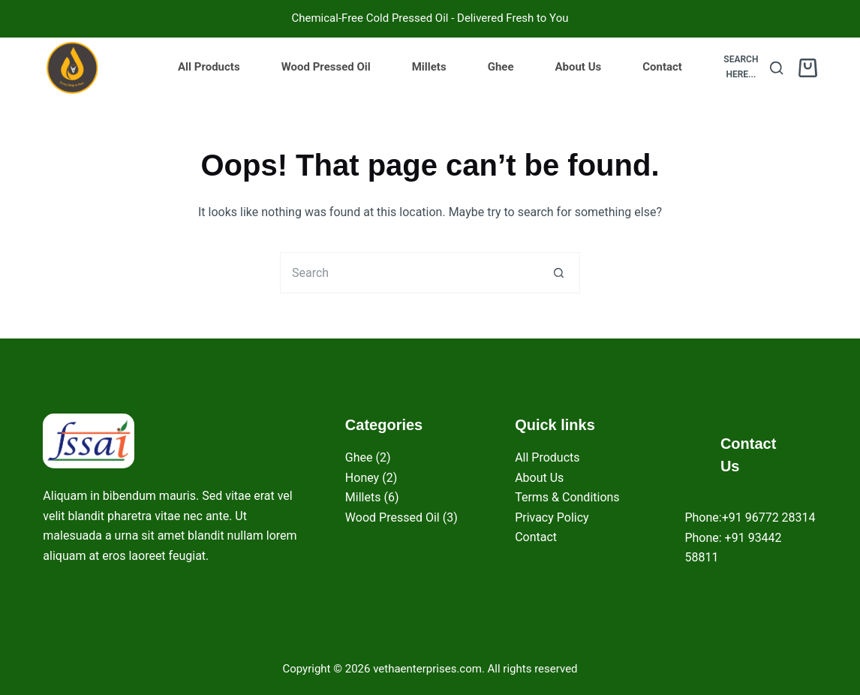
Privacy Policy (552, 517)
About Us (578, 67)
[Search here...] (750, 68)
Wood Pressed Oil (326, 67)
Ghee (501, 67)
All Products (209, 67)
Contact (662, 67)
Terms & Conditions (567, 497)
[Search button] (559, 272)
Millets (429, 67)
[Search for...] (409, 272)
